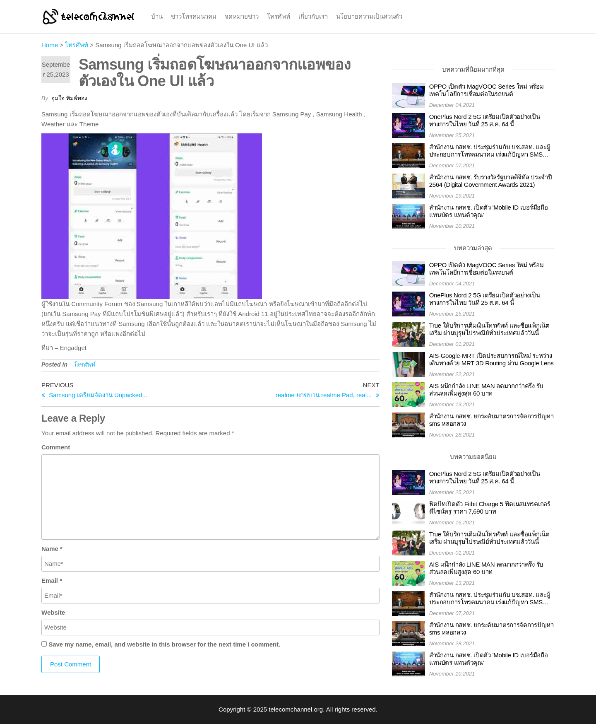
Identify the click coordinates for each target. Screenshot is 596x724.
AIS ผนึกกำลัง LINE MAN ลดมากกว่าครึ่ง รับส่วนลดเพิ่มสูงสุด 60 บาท (486, 389)
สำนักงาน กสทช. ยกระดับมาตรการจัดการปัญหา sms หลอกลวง (491, 420)
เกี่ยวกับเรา (313, 16)
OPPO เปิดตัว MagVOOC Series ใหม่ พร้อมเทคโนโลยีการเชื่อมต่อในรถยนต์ (486, 90)
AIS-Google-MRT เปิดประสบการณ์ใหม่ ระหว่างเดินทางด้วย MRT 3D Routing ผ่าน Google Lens (491, 359)
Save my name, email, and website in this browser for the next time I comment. (164, 644)
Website (53, 612)
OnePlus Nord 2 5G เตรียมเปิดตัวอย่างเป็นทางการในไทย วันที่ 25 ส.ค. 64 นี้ (484, 120)
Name (51, 548)
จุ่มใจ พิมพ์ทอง (69, 98)
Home (49, 44)
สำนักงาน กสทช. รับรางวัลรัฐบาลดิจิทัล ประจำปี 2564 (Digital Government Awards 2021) (490, 181)
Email (51, 580)
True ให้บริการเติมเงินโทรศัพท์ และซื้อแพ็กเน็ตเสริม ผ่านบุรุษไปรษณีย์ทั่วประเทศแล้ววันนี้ (489, 329)
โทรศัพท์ (278, 16)
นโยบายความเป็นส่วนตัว (369, 16)
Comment (55, 447)
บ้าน (157, 16)
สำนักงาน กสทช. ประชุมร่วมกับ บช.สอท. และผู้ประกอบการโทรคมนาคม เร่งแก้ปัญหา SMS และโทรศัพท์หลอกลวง (489, 150)
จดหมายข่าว (242, 16)
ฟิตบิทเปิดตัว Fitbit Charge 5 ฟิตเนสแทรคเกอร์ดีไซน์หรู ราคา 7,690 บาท (489, 507)
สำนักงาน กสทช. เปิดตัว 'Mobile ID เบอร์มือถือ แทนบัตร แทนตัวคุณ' (488, 211)
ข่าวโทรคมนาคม (193, 16)
